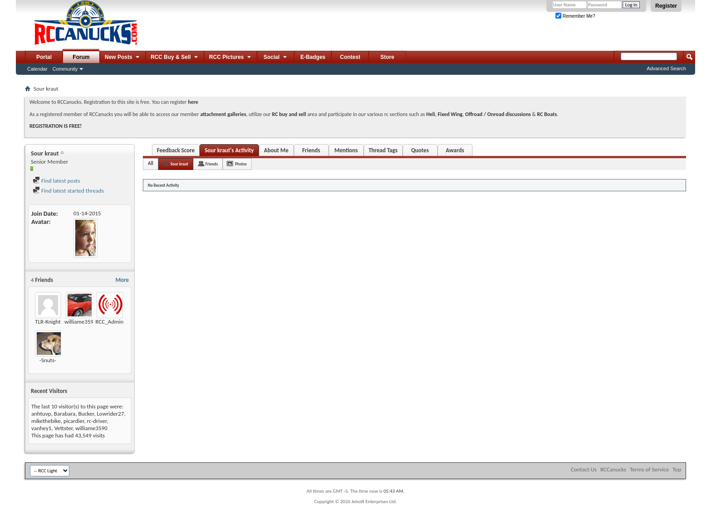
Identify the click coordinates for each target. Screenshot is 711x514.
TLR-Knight (47, 321)
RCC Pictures (230, 57)
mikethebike (46, 420)
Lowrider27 (110, 413)
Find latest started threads (68, 190)
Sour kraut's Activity (229, 150)
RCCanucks (613, 469)
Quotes (420, 150)
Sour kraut (179, 163)
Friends (311, 150)
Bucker (86, 413)
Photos (241, 163)
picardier (73, 420)
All (150, 163)
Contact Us (584, 469)
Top (676, 469)
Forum (81, 57)
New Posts (123, 57)
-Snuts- (47, 360)
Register (666, 6)
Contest (350, 57)
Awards (455, 150)
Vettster (63, 428)
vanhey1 (41, 428)
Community (65, 69)
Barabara (64, 413)
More (122, 279)
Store (387, 57)
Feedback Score (176, 150)
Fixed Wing (450, 114)
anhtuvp (41, 413)
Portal (44, 57)
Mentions (346, 150)
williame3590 (80, 321)
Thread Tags (383, 150)
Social (275, 57)
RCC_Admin (110, 321)
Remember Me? (575, 16)
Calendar (37, 69)
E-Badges (312, 57)
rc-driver (97, 420)
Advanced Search (666, 68)
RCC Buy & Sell (175, 57)
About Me (276, 150)
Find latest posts (56, 180)
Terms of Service (649, 469)
